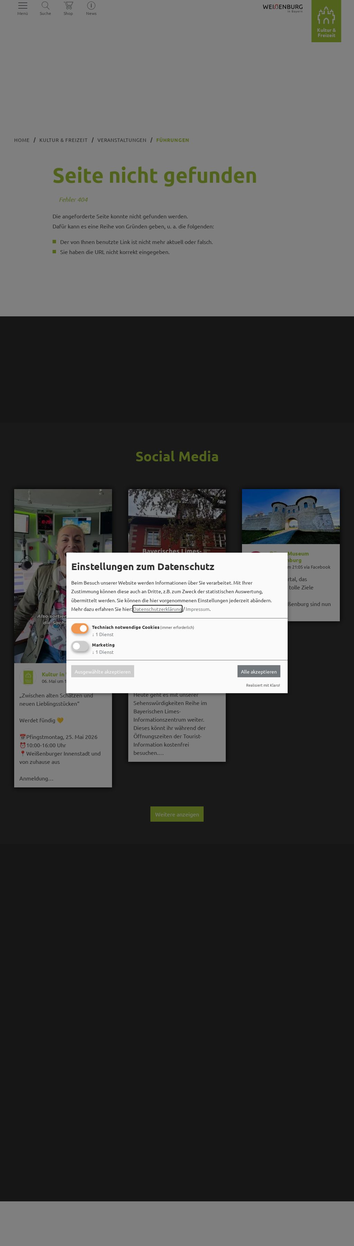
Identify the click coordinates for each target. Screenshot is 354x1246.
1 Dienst (103, 634)
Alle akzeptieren (259, 671)
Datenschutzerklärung (157, 609)
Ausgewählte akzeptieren (103, 671)
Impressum (197, 609)
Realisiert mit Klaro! (263, 685)
